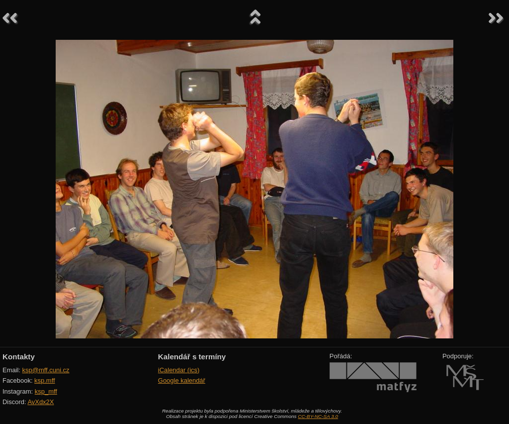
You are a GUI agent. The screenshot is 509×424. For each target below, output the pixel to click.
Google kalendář (181, 380)
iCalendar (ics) (179, 370)
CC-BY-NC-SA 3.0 (318, 416)
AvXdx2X (40, 402)
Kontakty (18, 356)
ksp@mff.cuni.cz (46, 370)
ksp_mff (46, 391)
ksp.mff (44, 380)
